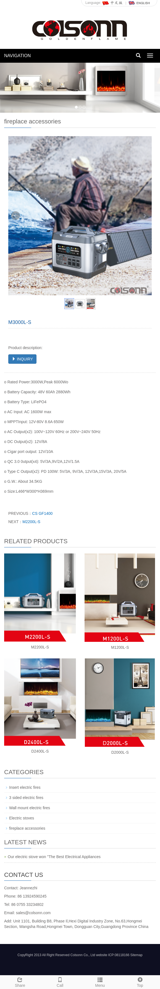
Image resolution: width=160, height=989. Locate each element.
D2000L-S (120, 752)
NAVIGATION (17, 55)
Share (20, 981)
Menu (100, 981)
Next (144, 215)
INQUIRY (22, 359)
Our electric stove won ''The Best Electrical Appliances (54, 857)
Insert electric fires (25, 787)
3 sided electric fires (26, 797)
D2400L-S (40, 751)
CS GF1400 (42, 513)
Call (60, 981)
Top (140, 981)
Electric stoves (21, 818)
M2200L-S (31, 521)
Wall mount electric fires (29, 808)
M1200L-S (120, 647)
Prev (15, 215)
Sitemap (136, 955)
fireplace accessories (27, 828)
